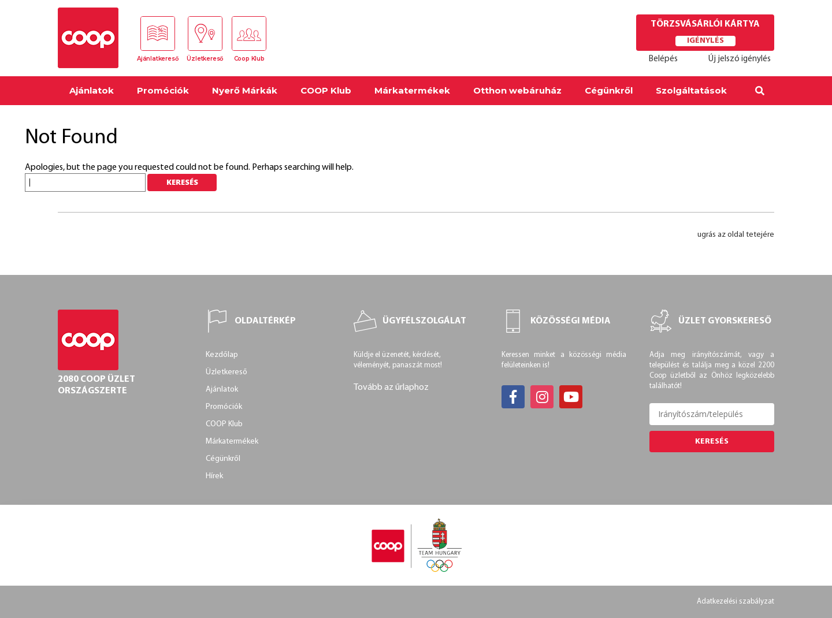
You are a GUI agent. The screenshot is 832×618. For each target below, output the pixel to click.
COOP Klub (325, 90)
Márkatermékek (412, 90)
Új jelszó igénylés (739, 59)
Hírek (214, 476)
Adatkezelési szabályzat (735, 601)
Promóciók (163, 90)
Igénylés (705, 40)
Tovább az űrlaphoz (391, 387)
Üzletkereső (205, 58)
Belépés (663, 59)
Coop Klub (249, 58)
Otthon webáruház (517, 90)
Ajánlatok (91, 90)
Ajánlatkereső (157, 58)
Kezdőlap (222, 355)
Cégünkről (609, 90)
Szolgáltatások (691, 90)
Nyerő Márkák (244, 90)
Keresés (712, 441)
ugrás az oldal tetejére (735, 234)
